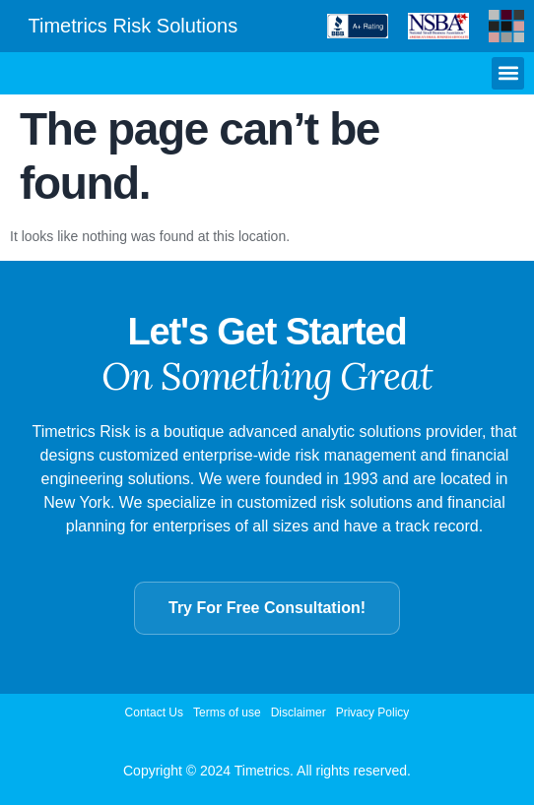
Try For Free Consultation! (267, 607)
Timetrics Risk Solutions (133, 25)
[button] (508, 73)
